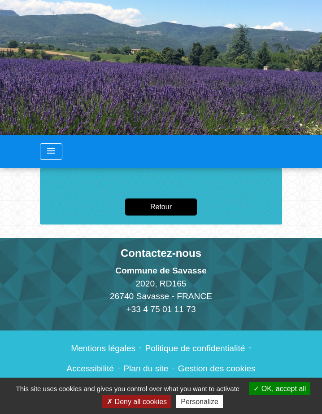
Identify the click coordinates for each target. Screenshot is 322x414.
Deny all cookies (137, 401)
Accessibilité (90, 368)
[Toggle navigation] (51, 151)
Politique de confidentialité (195, 348)
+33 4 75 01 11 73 (161, 309)
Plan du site (145, 368)
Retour (161, 207)
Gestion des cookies (217, 368)
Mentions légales (103, 348)
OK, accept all (279, 388)
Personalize (199, 401)
